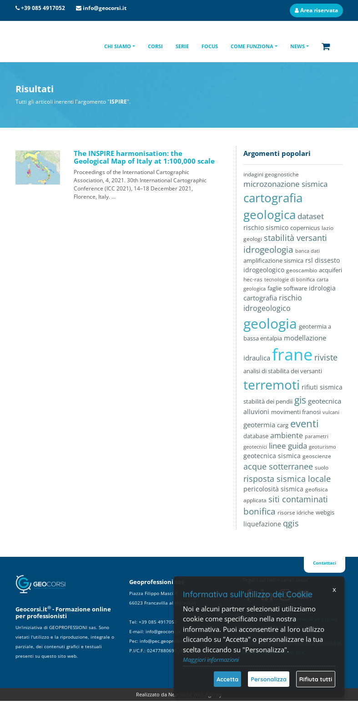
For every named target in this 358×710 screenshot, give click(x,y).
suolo (321, 467)
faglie (274, 288)
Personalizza (269, 679)
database (255, 436)
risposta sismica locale (287, 478)
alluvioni (256, 411)
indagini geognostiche (271, 174)
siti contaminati (298, 499)
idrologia (322, 288)
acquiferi (330, 270)
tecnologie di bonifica (289, 279)
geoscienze (317, 456)
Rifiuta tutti (315, 679)
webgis (325, 512)
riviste (326, 357)
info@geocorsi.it (104, 8)
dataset (310, 216)
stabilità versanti (295, 237)
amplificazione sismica (273, 260)
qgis (291, 523)
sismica (331, 387)
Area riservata (316, 10)
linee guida (288, 445)
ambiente (286, 435)
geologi (252, 239)
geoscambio (301, 270)
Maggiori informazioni (211, 659)
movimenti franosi (296, 412)
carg (282, 425)
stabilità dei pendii (267, 401)
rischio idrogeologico (272, 303)
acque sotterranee (278, 466)
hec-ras (252, 279)
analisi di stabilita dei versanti (282, 371)
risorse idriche (295, 512)
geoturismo (322, 446)
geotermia (259, 424)
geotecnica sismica (272, 456)
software (295, 288)
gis (300, 400)
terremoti (271, 384)
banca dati (307, 250)
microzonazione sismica (285, 184)
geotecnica (324, 400)
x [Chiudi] (334, 589)
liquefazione (262, 524)
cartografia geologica (273, 206)
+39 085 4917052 (43, 8)
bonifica (259, 511)
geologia (270, 323)
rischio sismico (265, 227)
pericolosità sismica (273, 489)
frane (292, 354)
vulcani (331, 412)
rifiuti (310, 387)
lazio (327, 227)
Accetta (227, 679)
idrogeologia (268, 249)
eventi (304, 423)
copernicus (305, 228)
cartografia (260, 297)
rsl (309, 260)
